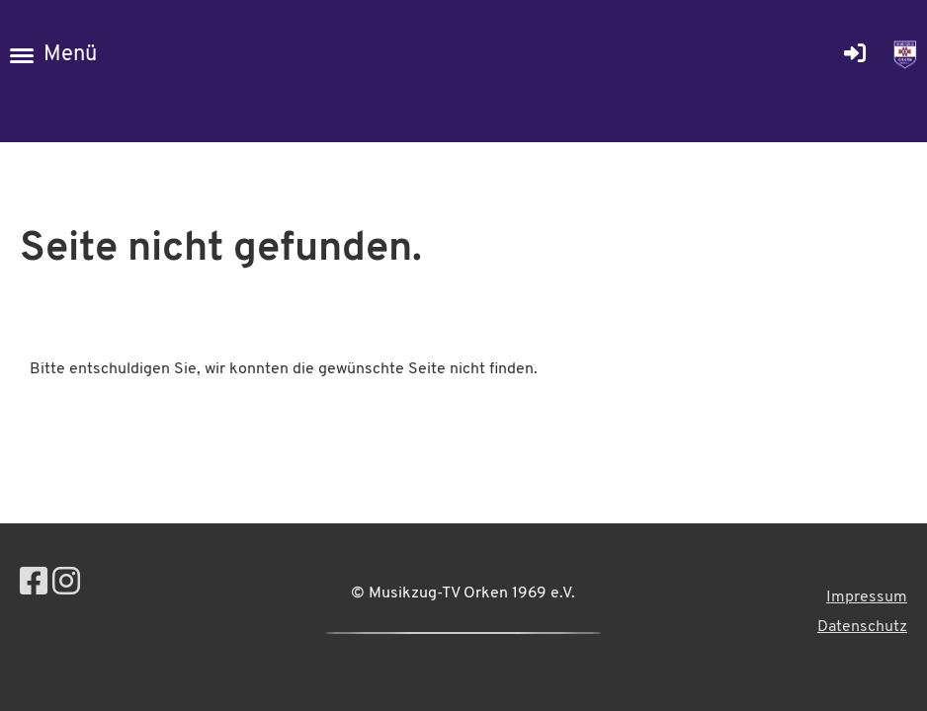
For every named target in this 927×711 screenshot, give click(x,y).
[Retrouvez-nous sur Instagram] (66, 584)
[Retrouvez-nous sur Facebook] (33, 584)
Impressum (866, 597)
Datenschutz (862, 627)
